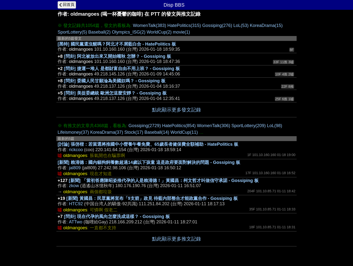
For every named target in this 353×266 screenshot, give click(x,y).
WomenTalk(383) (149, 25)
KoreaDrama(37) (106, 132)
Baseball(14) (156, 132)
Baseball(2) (99, 32)
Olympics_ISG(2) (128, 32)
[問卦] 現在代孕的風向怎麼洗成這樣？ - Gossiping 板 (117, 216)
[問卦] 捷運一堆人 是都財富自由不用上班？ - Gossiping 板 (122, 68)
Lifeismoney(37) (73, 132)
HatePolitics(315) (184, 25)
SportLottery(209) (248, 125)
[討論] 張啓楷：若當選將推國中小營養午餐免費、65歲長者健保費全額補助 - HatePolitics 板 (148, 144)
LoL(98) (274, 125)
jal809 (75, 167)
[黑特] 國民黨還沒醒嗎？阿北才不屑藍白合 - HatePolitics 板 (117, 44)
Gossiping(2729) (144, 125)
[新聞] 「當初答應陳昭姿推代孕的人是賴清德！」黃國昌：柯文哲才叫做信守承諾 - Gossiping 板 (164, 180)
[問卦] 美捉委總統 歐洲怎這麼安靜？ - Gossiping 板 (115, 93)
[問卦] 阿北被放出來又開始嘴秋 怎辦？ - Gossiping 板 (117, 56)
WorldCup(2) (159, 32)
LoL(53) (241, 25)
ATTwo (75, 221)
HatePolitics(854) (179, 125)
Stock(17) (133, 132)
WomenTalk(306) (213, 125)
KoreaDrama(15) (266, 25)
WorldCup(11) (184, 132)
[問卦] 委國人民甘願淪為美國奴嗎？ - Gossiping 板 (114, 80)
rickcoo (76, 149)
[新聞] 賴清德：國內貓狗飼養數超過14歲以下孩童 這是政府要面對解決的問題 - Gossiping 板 (149, 162)
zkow (74, 185)
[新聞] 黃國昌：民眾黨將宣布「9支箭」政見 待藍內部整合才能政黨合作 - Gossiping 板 (152, 198)
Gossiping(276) (217, 25)
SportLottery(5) (72, 32)
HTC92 (76, 203)
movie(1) (181, 32)
